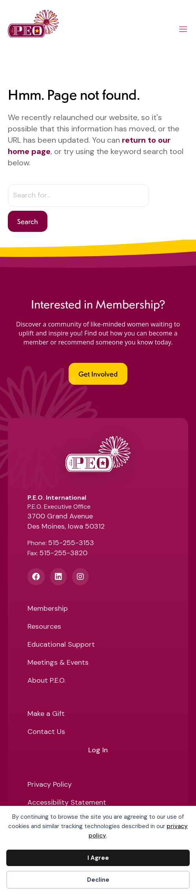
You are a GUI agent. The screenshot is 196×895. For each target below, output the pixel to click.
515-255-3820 (63, 553)
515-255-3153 (71, 542)
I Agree (98, 858)
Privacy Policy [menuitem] (49, 785)
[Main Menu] (183, 30)
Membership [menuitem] (47, 609)
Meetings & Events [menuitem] (58, 663)
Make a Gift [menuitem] (46, 714)
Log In (98, 750)
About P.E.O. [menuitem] (46, 681)
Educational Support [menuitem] (61, 645)
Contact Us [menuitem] (46, 732)
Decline (98, 880)
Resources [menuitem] (44, 627)
